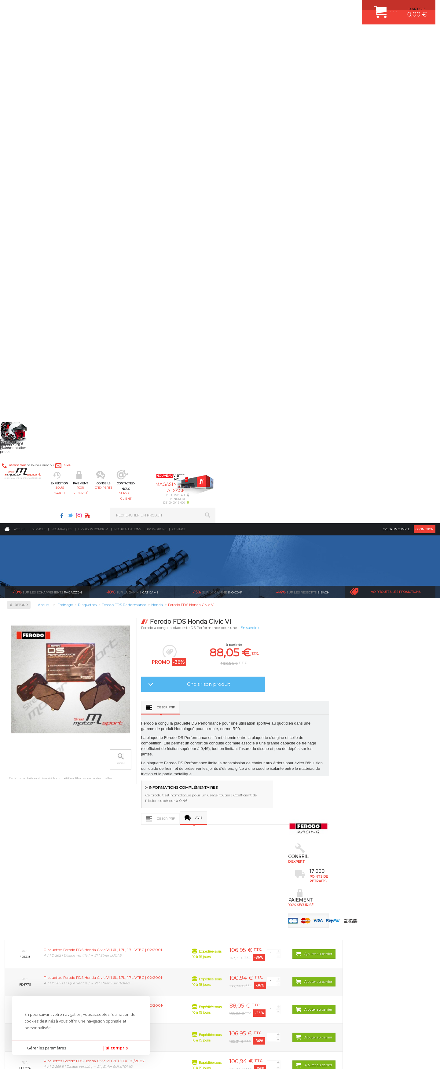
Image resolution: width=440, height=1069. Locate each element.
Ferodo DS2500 (28, 213)
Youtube (307, 8)
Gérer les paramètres (46, 1048)
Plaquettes (26, 195)
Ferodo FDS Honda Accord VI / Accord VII (134, 715)
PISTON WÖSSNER (246, 867)
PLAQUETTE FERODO (248, 859)
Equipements (133, 920)
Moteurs (129, 852)
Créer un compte (396, 50)
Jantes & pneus (135, 897)
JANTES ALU (241, 882)
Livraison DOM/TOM (93, 50)
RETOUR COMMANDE (352, 890)
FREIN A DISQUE (244, 920)
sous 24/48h (114, 35)
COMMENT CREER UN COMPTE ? (362, 859)
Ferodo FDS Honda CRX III (384, 713)
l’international (402, 783)
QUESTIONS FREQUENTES (357, 905)
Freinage (129, 890)
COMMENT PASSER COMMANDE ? (363, 867)
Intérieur (130, 913)
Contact (178, 50)
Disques (22, 175)
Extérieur (130, 905)
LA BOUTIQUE (16, 907)
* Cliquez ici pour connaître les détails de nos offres (263, 970)
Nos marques (61, 50)
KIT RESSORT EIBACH (249, 897)
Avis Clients (410, 1039)
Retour (109, 126)
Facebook (281, 8)
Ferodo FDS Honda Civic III (218, 713)
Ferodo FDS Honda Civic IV (301, 713)
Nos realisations (127, 50)
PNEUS (237, 890)
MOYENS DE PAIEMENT (354, 874)
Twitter (290, 8)
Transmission (134, 874)
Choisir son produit (296, 205)
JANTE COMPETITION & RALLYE (257, 913)
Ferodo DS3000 (28, 220)
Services (38, 50)
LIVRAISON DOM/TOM (353, 897)
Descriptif (254, 228)
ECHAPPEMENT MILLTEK (251, 874)
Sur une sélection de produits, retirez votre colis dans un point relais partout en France (251, 805)
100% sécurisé (158, 35)
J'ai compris (115, 1048)
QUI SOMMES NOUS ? (22, 899)
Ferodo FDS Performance (36, 227)
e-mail (139, 8)
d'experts (202, 35)
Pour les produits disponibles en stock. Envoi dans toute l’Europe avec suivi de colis (36, 799)
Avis (286, 339)
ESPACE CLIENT (348, 852)
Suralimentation (137, 859)
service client (246, 35)
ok (205, 965)
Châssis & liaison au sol (143, 882)
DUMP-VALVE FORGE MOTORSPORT (261, 905)
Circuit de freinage (34, 156)
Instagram (299, 8)
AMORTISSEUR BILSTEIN (251, 852)
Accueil (20, 50)
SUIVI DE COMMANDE (353, 882)
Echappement (134, 867)
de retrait (258, 789)
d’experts (187, 783)
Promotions (156, 50)
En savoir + (338, 148)
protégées (331, 783)
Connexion (425, 50)
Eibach (302, 113)
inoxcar (217, 113)
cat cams (132, 113)
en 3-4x (115, 783)
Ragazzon (47, 113)
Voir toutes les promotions (395, 113)
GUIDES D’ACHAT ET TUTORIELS (361, 913)
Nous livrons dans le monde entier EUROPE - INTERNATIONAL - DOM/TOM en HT (395, 799)
